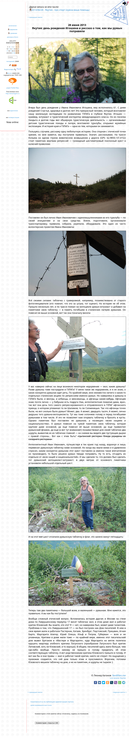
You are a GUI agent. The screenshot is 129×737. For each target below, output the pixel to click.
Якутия (123, 678)
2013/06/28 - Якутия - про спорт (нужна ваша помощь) (60, 9)
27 (12, 53)
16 (18, 49)
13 (12, 49)
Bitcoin (9, 73)
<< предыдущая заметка (34, 17)
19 (11, 51)
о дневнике (13, 33)
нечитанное (13, 26)
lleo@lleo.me (119, 675)
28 (14, 53)
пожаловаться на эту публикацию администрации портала (52, 702)
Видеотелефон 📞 (12, 69)
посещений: (10, 61)
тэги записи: (115, 678)
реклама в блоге (12, 37)
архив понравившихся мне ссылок (41, 705)
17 (7, 51)
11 (9, 49)
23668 (17, 61)
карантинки (14, 111)
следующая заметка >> (120, 17)
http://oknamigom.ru (12, 93)
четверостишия (14, 117)
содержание (13, 29)
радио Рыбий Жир (12, 88)
